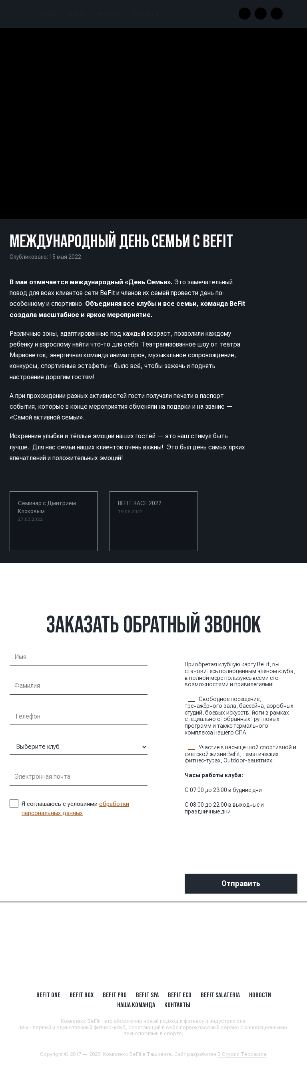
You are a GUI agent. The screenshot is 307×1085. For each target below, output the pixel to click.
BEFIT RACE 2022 (139, 507)
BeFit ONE (48, 995)
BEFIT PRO (115, 995)
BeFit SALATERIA (220, 995)
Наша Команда (136, 1005)
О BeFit (77, 14)
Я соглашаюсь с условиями (69, 808)
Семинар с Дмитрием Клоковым (47, 511)
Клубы (49, 14)
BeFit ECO (179, 995)
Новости (109, 14)
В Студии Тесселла (241, 1054)
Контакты (145, 14)
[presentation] (245, 838)
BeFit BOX (82, 995)
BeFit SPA (147, 995)
